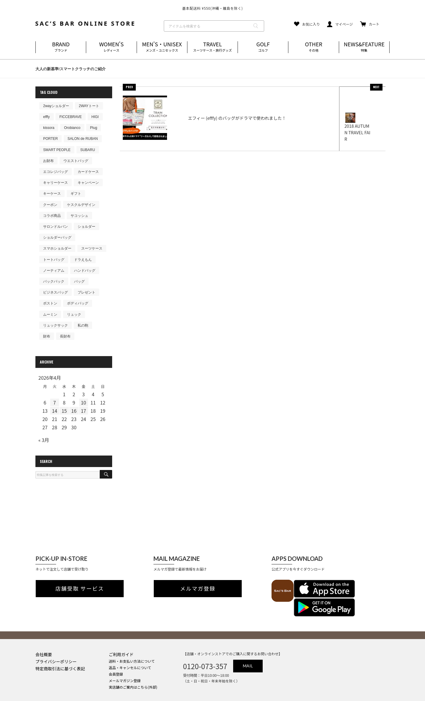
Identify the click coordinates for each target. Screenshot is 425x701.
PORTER (50, 139)
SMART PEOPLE (57, 150)
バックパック (53, 281)
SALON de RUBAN (83, 139)
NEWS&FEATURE (364, 47)
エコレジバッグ (55, 172)
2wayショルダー (56, 106)
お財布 (48, 161)
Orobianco (72, 128)
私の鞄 (83, 325)
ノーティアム (53, 270)
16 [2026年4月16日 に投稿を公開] (73, 410)
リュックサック (55, 325)
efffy (46, 117)
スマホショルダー (57, 248)
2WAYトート (89, 106)
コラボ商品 (52, 216)
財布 (46, 336)
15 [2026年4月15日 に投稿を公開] (64, 410)
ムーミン (50, 314)
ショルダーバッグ (57, 237)
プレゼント (86, 292)
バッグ (79, 281)
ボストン (50, 303)
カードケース (88, 172)
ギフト (76, 193)
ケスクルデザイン (81, 205)
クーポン (50, 205)
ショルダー (86, 227)
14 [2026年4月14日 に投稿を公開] (54, 410)
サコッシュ (79, 216)
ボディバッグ (77, 303)
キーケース (52, 193)
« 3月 (43, 439)
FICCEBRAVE (70, 117)
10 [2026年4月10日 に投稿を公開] (83, 402)
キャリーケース (55, 183)
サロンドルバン (55, 227)
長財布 (65, 336)
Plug (93, 128)
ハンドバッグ (84, 270)
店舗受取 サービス (79, 588)
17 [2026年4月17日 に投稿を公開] (83, 410)
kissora (48, 128)
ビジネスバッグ (55, 292)
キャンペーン (88, 183)
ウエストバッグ (75, 161)
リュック (74, 314)
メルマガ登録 (197, 588)
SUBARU (87, 150)
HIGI (95, 117)
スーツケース (91, 248)
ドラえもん (83, 260)
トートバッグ (53, 260)
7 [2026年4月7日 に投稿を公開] (54, 402)
